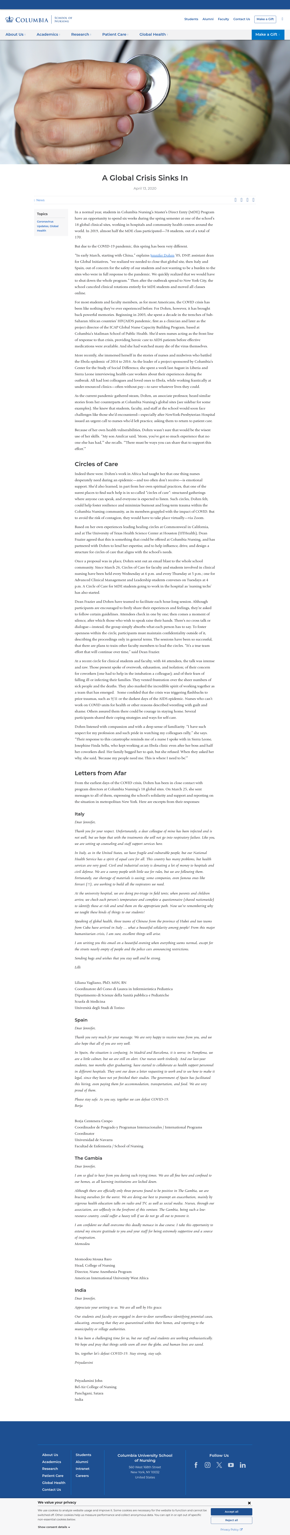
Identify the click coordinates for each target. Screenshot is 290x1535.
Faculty (226, 19)
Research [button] (78, 34)
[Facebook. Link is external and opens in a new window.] (196, 1465)
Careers (82, 1476)
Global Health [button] (147, 34)
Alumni (212, 19)
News (40, 200)
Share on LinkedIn (247, 200)
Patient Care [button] (111, 34)
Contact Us (243, 19)
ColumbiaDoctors (198, 1433)
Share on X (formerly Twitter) (241, 200)
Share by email (253, 200)
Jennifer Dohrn (162, 255)
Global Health (45, 226)
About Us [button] (16, 34)
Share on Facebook (235, 200)
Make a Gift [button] (269, 34)
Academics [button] (47, 34)
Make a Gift (266, 19)
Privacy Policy (231, 1529)
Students (196, 19)
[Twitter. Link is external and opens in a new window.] (219, 1465)
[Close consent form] (249, 1503)
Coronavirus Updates (50, 221)
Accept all (231, 1511)
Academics (51, 1462)
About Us (49, 1455)
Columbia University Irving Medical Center (145, 4)
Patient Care (52, 1476)
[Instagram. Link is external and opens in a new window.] (208, 1465)
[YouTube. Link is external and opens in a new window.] (231, 1465)
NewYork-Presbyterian (145, 1435)
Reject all (231, 1520)
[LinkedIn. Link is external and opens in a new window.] (243, 1465)
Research (49, 1469)
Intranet (82, 1469)
